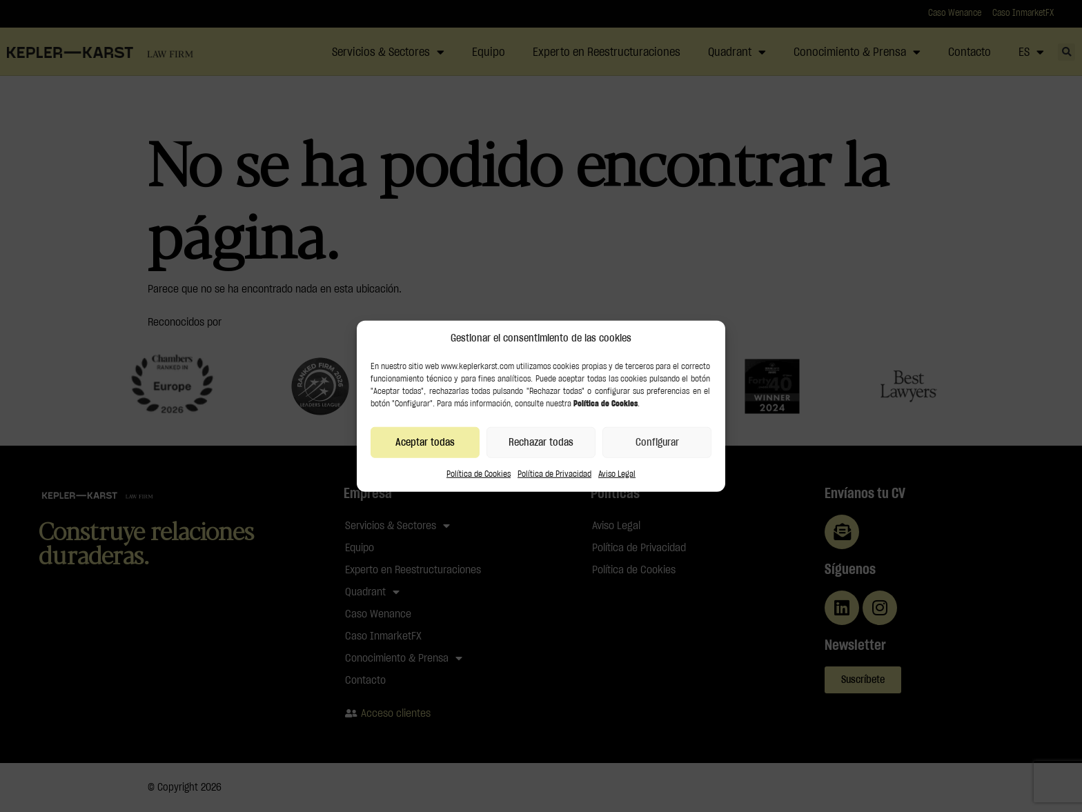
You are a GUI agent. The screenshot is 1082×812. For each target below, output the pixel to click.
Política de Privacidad (554, 474)
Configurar (657, 442)
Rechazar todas (541, 442)
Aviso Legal (617, 474)
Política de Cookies (478, 474)
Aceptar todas (425, 442)
